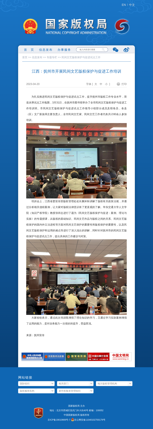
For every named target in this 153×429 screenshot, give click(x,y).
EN (124, 4)
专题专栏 (52, 57)
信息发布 (46, 49)
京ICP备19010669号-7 (59, 419)
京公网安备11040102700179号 (89, 419)
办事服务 (64, 49)
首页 (24, 57)
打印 (124, 84)
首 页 (29, 49)
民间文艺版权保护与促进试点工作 (81, 57)
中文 (132, 4)
